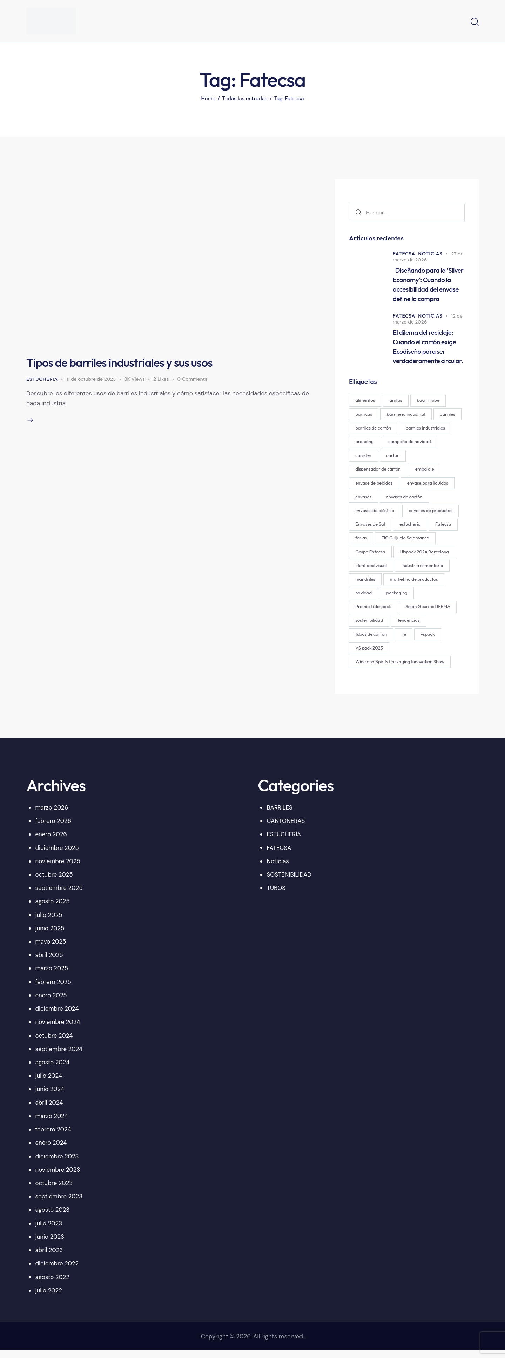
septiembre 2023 (59, 1204)
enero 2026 (51, 842)
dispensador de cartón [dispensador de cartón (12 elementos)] (406, 472)
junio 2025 (50, 936)
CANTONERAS (286, 828)
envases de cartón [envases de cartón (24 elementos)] (374, 515)
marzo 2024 (51, 1123)
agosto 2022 (52, 1285)
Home (208, 98)
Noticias (430, 254)
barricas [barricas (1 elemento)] (364, 416)
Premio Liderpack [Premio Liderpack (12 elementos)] (409, 613)
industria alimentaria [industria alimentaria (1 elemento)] (376, 585)
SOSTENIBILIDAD (289, 882)
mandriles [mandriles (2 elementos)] (422, 585)
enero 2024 (51, 1150)
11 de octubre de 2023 (91, 379)
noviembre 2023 (58, 1177)
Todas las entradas (245, 98)
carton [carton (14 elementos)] (362, 472)
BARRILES (280, 815)
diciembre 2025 (57, 855)
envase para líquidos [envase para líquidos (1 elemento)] (376, 501)
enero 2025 (51, 1003)
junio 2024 (50, 1097)
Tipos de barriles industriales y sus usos (124, 362)
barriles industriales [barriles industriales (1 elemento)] (375, 444)
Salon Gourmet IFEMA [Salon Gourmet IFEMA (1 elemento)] (378, 627)
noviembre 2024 (58, 1029)
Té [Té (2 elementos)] (441, 641)
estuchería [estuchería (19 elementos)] (366, 543)
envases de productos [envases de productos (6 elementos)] (377, 529)
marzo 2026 (52, 815)
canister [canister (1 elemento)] (421, 458)
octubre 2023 (54, 1190)
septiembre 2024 (59, 1056)
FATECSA (279, 855)
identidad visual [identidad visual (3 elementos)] (435, 571)
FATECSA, (405, 254)
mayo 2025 (51, 949)
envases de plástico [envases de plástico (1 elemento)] (426, 515)
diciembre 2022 (57, 1271)
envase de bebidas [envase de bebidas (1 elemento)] (408, 487)
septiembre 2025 (59, 895)
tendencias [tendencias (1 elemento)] (367, 641)
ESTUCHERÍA (42, 379)
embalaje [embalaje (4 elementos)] (365, 487)
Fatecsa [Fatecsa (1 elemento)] (400, 543)
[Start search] (474, 22)
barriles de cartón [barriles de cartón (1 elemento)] (404, 430)
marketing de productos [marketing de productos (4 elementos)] (380, 599)
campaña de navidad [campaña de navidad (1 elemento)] (377, 458)
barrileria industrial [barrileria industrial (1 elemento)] (407, 416)
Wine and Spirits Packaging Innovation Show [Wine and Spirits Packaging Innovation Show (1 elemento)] (400, 669)
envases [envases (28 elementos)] (420, 501)
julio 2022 (48, 1298)
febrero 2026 (53, 828)
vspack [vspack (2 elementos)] (363, 655)
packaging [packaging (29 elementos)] (366, 613)
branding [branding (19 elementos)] (419, 444)
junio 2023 (50, 1244)
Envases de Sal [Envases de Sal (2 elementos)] (429, 529)
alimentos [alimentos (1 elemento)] (365, 402)
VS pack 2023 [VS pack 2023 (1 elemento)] (398, 655)
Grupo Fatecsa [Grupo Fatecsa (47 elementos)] (433, 557)
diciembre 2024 (57, 1016)
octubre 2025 (54, 882)
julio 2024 (48, 1083)
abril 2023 (49, 1258)
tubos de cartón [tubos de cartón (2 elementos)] (408, 641)
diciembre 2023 (57, 1164)
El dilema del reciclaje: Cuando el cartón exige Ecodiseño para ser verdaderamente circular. (428, 348)
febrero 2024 (53, 1137)
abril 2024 (49, 1110)
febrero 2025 (53, 989)
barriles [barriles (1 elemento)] (363, 430)
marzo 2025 (51, 976)
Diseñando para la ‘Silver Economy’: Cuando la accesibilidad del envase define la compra (428, 285)
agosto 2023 (52, 1217)
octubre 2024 (54, 1043)
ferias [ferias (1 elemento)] (429, 543)
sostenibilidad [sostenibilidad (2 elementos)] (429, 627)
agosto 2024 (52, 1070)
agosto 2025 (52, 909)
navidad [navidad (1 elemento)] (427, 599)
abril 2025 (49, 962)
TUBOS (276, 895)
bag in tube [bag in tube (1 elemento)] (429, 402)
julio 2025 (49, 922)
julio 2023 (48, 1231)
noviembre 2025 (58, 869)
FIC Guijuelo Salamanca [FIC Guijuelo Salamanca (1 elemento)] (379, 557)
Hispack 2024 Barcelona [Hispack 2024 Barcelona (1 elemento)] (380, 571)
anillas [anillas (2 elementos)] (396, 402)
